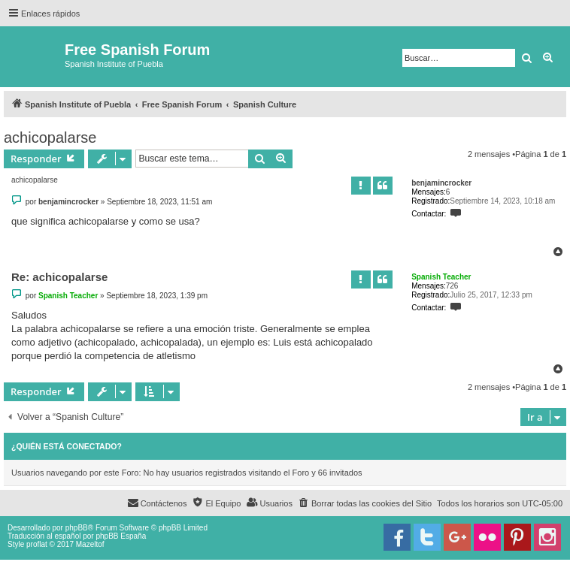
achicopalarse (50, 137)
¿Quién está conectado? (66, 446)
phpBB (76, 528)
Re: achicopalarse (59, 276)
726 (452, 286)
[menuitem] (365, 503)
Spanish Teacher (441, 277)
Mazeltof (90, 544)
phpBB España (121, 536)
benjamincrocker (441, 183)
